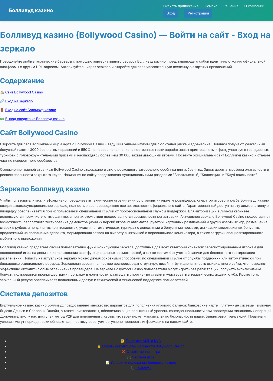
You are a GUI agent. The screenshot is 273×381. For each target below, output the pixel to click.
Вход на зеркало (19, 101)
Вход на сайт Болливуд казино (30, 110)
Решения (230, 6)
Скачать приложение (181, 6)
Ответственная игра (143, 351)
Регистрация (198, 13)
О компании (254, 6)
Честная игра (143, 357)
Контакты (143, 368)
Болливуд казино (31, 10)
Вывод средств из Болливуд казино (35, 119)
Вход (171, 13)
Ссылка (211, 6)
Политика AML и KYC (143, 341)
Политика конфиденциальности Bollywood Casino (143, 346)
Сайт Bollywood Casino (24, 92)
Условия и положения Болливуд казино (143, 362)
